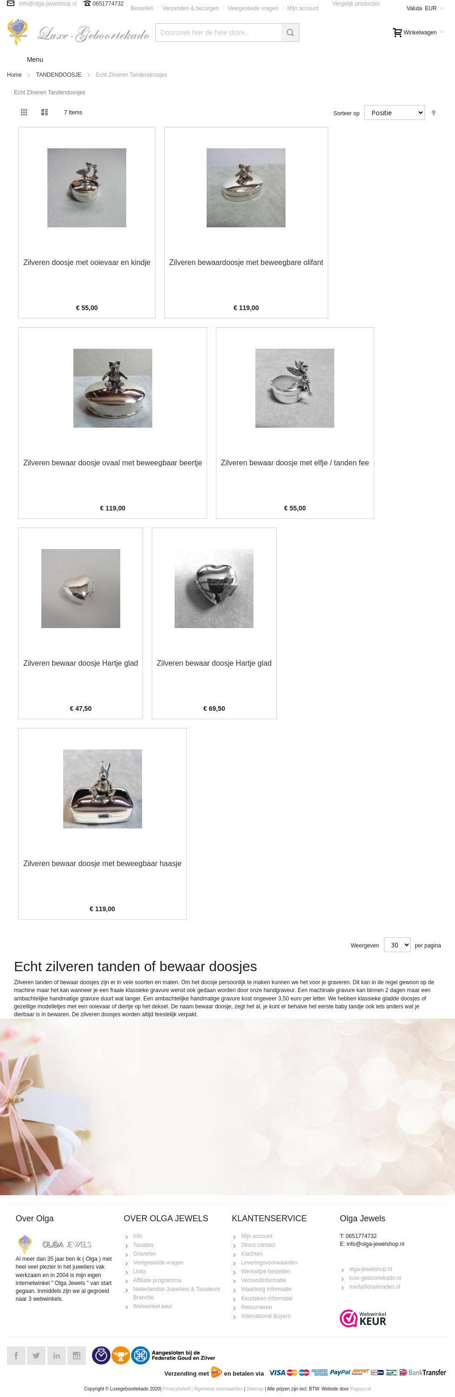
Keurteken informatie (266, 1298)
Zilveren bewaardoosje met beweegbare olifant (246, 262)
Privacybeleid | (177, 1388)
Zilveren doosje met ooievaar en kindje (86, 262)
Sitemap (255, 1388)
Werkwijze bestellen (265, 1271)
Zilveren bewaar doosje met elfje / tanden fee (295, 463)
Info (138, 1236)
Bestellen (141, 8)
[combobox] (227, 32)
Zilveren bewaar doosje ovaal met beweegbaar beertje (112, 463)
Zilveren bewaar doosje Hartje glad (80, 663)
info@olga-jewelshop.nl (48, 3)
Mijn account (302, 8)
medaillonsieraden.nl (374, 1287)
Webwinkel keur (152, 1306)
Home (14, 75)
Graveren (144, 1254)
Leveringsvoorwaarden (269, 1262)
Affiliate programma (157, 1280)
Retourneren (256, 1307)
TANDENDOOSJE (59, 75)
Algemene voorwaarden (218, 1388)
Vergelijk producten (356, 3)
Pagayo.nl (360, 1388)
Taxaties (143, 1245)
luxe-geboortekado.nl (375, 1278)
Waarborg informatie (266, 1289)
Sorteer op (346, 113)
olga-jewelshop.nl (370, 1269)
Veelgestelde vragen (253, 8)
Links (139, 1271)
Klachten (252, 1254)
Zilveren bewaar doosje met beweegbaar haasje (102, 863)
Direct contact (258, 1245)
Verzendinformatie (263, 1280)
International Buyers (266, 1316)
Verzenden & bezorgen (190, 8)
